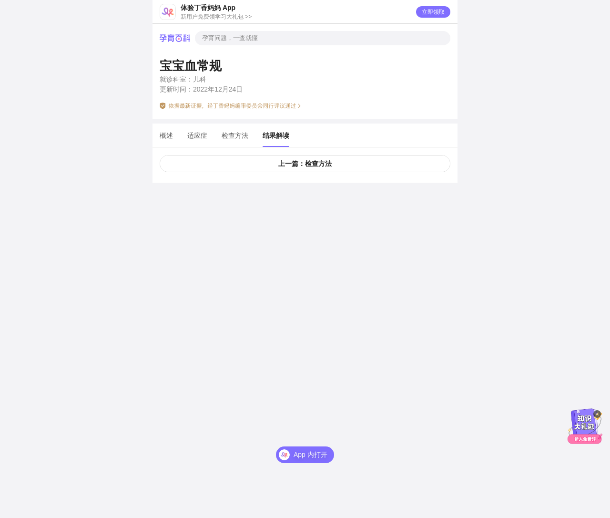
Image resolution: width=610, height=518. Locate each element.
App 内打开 (310, 441)
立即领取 (433, 12)
